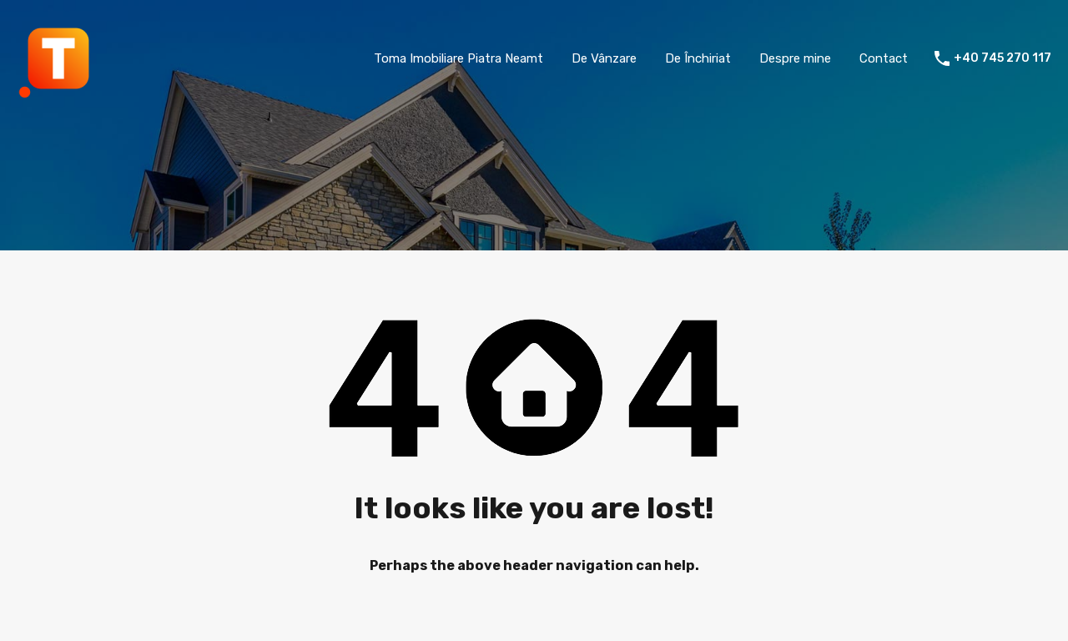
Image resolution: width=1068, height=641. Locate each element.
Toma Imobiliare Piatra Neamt (458, 58)
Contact (883, 58)
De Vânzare (604, 58)
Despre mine (795, 58)
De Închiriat (698, 58)
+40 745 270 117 (1002, 58)
